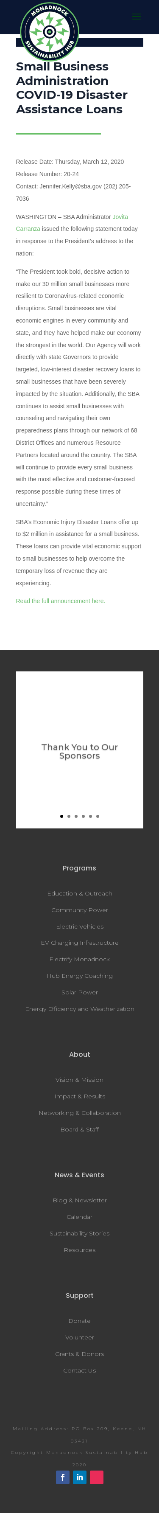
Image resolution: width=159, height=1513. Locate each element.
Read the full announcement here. (61, 601)
